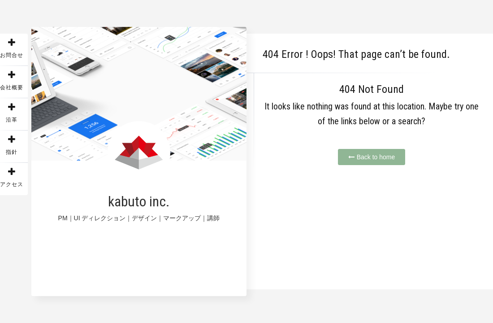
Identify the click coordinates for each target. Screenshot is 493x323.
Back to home (371, 157)
